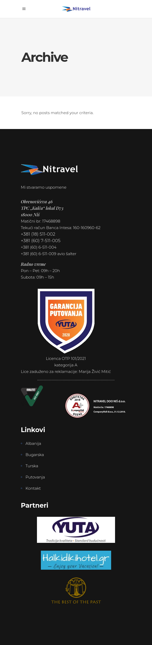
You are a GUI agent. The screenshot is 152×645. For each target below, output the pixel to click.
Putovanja (35, 477)
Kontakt (33, 488)
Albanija (33, 443)
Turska (32, 465)
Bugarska (35, 454)
